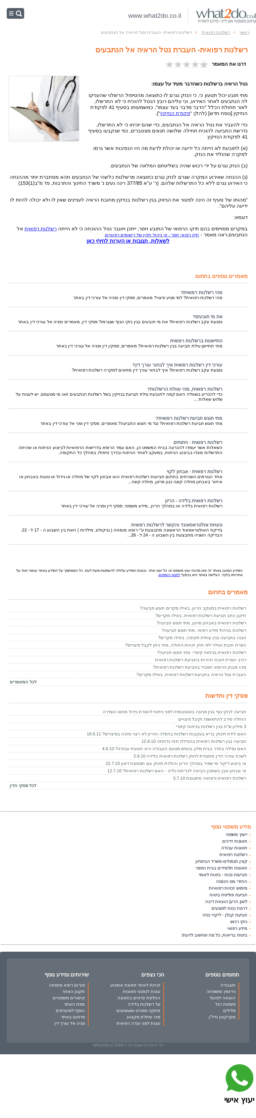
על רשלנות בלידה (144, 1004)
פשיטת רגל (225, 1004)
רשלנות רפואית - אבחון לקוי (194, 471)
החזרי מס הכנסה (231, 881)
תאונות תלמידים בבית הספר (221, 868)
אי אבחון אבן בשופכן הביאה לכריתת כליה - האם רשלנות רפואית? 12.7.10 (176, 770)
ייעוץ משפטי (236, 834)
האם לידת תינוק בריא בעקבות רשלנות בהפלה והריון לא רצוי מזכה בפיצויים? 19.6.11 (167, 733)
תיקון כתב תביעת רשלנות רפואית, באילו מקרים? (200, 615)
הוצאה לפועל (223, 997)
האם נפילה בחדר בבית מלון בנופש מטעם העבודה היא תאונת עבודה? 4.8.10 (174, 748)
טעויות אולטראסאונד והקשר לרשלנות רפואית (176, 524)
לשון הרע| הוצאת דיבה (226, 901)
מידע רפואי (237, 928)
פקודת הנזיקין (175, 113)
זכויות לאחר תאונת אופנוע (135, 985)
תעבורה (228, 985)
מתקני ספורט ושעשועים (138, 1010)
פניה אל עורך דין (69, 1023)
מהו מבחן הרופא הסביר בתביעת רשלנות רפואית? (199, 667)
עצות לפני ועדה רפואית (138, 1023)
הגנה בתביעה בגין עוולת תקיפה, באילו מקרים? (202, 637)
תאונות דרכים (234, 841)
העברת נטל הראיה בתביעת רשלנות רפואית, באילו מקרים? (191, 674)
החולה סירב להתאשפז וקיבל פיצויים (212, 719)
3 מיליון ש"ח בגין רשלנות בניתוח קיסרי (211, 726)
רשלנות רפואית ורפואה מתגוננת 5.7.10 (209, 778)
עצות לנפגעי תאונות (141, 991)
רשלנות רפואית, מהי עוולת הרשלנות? (184, 389)
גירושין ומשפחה (221, 991)
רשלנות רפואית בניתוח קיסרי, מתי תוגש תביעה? (201, 652)
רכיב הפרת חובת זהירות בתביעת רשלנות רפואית (200, 659)
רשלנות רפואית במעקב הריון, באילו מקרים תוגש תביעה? (193, 608)
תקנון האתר (73, 991)
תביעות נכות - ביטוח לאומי (223, 874)
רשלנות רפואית (40, 228)
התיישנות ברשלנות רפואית (196, 340)
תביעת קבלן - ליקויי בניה (224, 914)
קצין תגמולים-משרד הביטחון (221, 861)
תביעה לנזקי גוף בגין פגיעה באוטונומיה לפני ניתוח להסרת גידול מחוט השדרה (174, 711)
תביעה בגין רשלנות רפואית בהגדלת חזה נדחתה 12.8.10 (193, 741)
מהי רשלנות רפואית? (201, 292)
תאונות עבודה (234, 847)
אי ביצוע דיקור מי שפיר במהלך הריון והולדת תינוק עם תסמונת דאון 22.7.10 (176, 763)
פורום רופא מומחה (67, 985)
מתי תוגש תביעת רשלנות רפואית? (189, 418)
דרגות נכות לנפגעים (229, 908)
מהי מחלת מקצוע (143, 1016)
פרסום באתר (73, 1016)
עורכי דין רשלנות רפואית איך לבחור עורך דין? (177, 365)
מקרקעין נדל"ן (222, 1016)
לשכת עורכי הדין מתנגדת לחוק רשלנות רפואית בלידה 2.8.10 (190, 756)
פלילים (229, 1010)
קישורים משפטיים (69, 997)
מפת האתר (74, 1004)
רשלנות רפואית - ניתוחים (197, 442)
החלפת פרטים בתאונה (138, 997)
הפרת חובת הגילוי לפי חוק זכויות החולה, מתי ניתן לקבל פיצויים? (185, 645)
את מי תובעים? (207, 316)
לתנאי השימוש (169, 575)
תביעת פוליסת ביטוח (228, 894)
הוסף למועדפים (70, 1010)
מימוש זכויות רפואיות (228, 888)
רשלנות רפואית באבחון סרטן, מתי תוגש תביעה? (201, 622)
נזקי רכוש (238, 921)
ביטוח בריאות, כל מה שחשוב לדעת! (214, 935)
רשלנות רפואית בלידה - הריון (193, 500)
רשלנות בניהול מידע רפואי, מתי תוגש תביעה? (204, 630)
